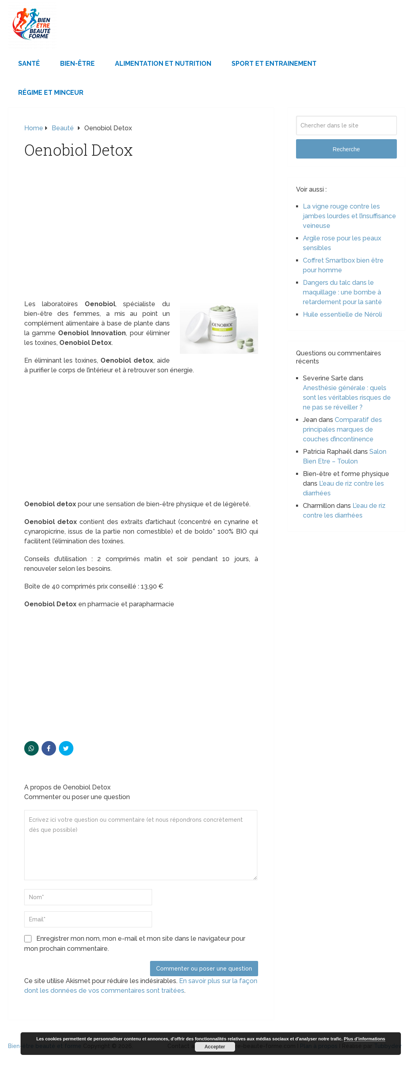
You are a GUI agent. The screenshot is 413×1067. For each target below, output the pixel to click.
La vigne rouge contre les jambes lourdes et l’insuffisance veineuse (349, 216)
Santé (29, 63)
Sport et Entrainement (274, 63)
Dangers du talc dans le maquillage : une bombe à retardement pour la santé (342, 292)
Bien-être (77, 63)
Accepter (214, 1047)
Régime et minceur (50, 92)
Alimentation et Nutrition (163, 63)
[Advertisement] (141, 239)
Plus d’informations (365, 1038)
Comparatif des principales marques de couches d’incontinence (342, 429)
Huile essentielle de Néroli (342, 314)
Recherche (346, 149)
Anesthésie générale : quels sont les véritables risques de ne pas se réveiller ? (347, 397)
